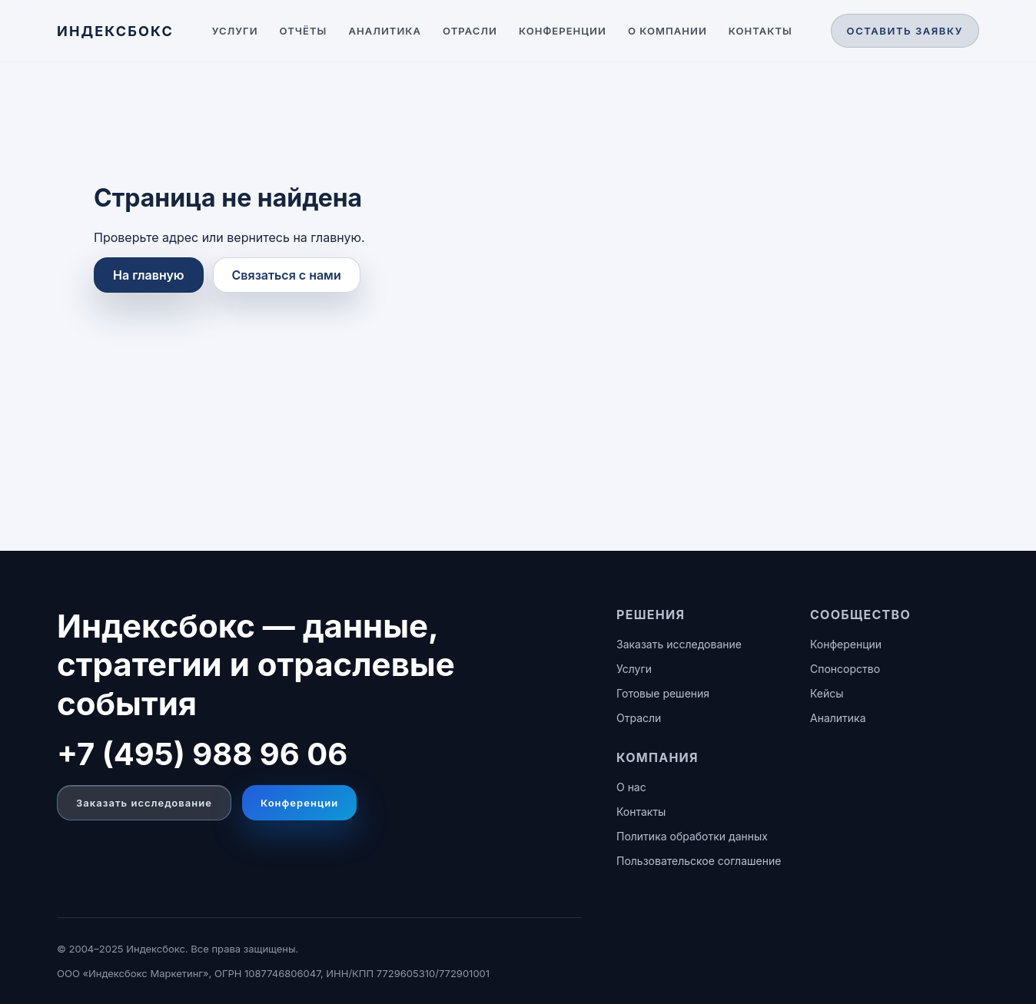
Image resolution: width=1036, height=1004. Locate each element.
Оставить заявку (905, 31)
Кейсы (827, 693)
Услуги (235, 31)
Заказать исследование (144, 803)
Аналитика (384, 31)
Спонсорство (845, 668)
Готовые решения (662, 693)
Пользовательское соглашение (698, 860)
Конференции (562, 31)
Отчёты (303, 31)
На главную (148, 275)
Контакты (760, 31)
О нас (631, 787)
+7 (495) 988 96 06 (202, 754)
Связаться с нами (286, 275)
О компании (667, 31)
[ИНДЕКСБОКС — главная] (115, 31)
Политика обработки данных (692, 836)
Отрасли (470, 31)
